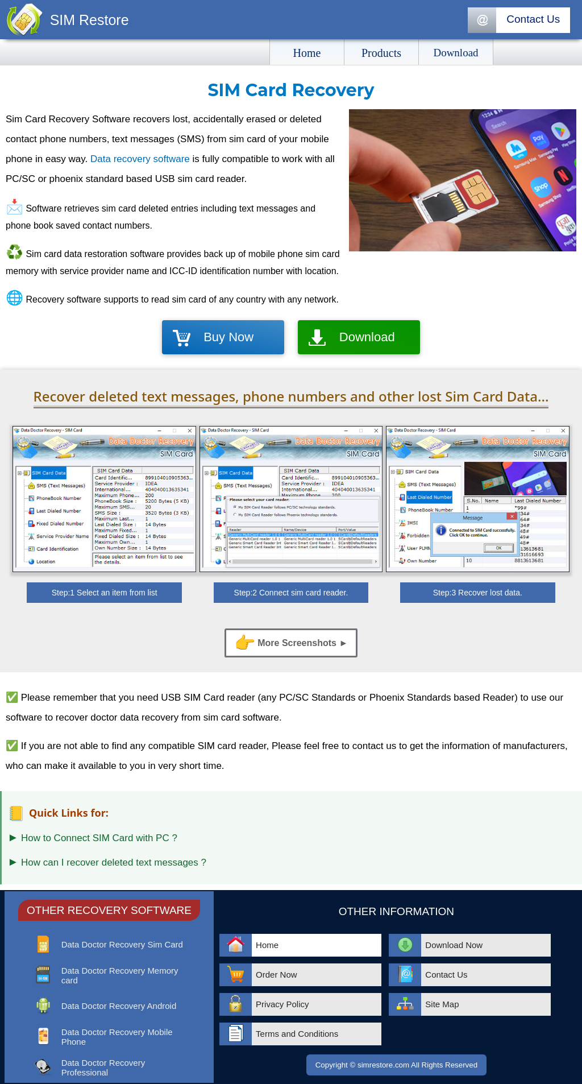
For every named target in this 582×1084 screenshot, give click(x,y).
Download (367, 337)
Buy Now (228, 337)
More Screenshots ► (291, 643)
